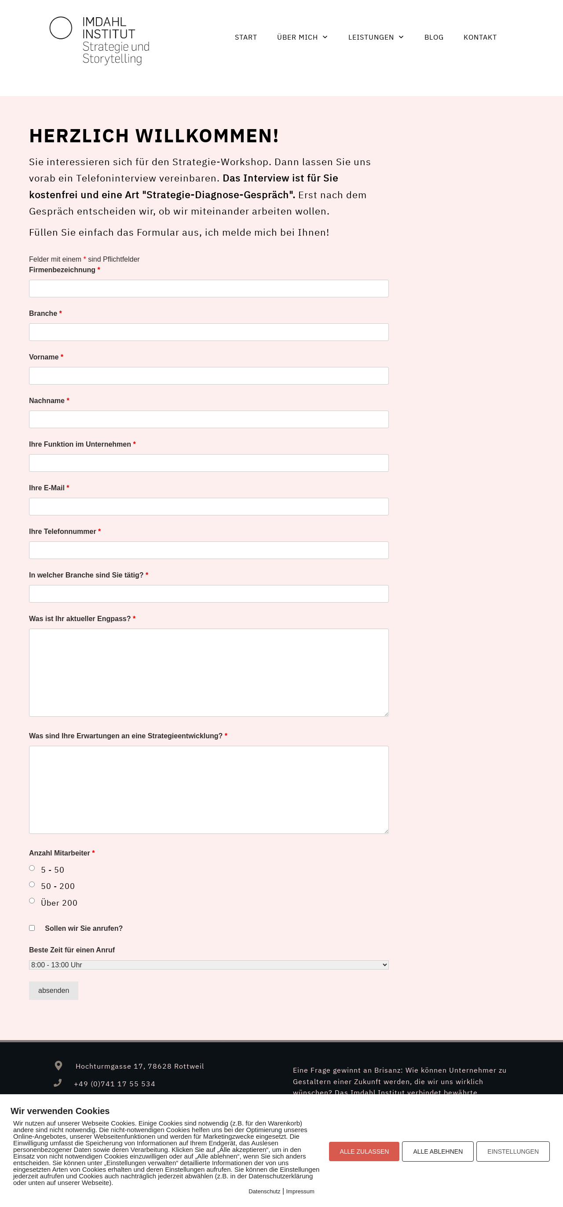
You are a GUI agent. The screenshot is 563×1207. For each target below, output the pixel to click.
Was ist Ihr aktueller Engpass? (82, 618)
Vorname (46, 357)
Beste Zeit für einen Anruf (72, 950)
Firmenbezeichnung (64, 270)
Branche (45, 313)
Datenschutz (264, 1191)
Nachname (49, 400)
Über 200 (59, 903)
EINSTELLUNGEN (513, 1151)
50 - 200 (58, 886)
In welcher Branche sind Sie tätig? (88, 575)
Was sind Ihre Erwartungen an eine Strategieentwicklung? (128, 736)
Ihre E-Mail (49, 488)
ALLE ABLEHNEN (438, 1151)
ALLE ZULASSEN (364, 1151)
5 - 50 (53, 870)
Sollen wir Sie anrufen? (84, 928)
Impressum (300, 1191)
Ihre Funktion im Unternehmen (82, 444)
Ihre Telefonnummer (65, 531)
